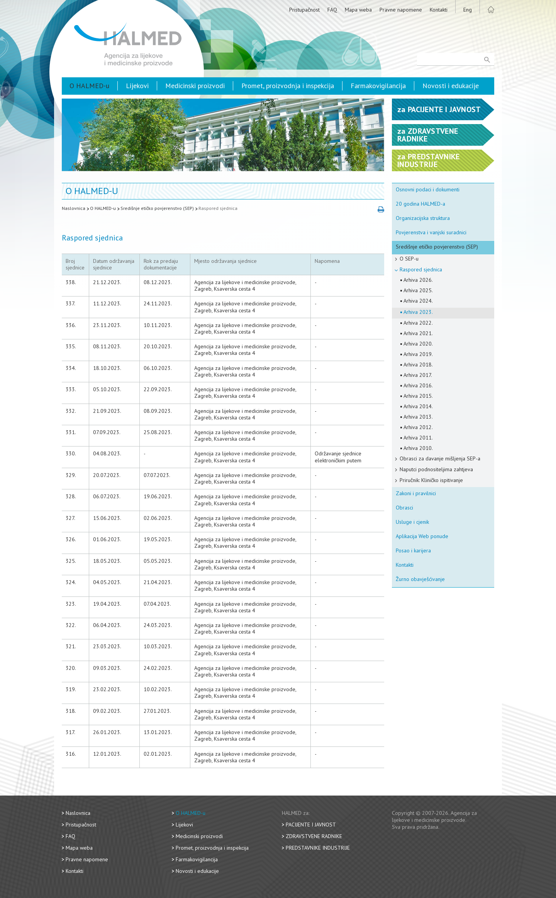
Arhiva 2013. (418, 416)
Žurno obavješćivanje (420, 579)
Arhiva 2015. (418, 395)
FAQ (332, 9)
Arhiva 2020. (418, 343)
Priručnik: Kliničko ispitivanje (431, 480)
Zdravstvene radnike (314, 836)
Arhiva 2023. (418, 311)
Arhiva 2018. (418, 364)
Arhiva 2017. (417, 374)
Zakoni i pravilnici (416, 493)
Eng (467, 9)
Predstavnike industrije (318, 847)
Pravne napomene (401, 9)
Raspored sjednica (217, 208)
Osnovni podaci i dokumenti (427, 189)
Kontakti (439, 9)
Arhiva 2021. (418, 333)
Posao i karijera (413, 550)
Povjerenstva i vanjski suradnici (431, 232)
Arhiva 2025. (418, 290)
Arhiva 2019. (418, 354)
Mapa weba (358, 9)
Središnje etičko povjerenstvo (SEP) (157, 208)
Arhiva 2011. (418, 437)
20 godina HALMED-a (420, 203)
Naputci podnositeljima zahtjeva (436, 469)
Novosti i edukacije (450, 85)
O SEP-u (409, 258)
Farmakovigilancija (378, 85)
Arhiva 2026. (418, 279)
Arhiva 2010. (418, 448)
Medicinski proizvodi (195, 85)
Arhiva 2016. (418, 385)
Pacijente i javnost (311, 824)
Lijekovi (137, 85)
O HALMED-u (89, 85)
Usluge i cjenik (412, 521)
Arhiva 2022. (418, 322)
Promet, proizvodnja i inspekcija (287, 85)
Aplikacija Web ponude (422, 536)
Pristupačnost (304, 9)
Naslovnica (73, 208)
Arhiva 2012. (418, 427)
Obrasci (404, 507)
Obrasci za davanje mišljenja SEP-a (440, 458)
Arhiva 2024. (418, 300)
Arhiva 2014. (418, 406)
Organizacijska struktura (423, 218)
